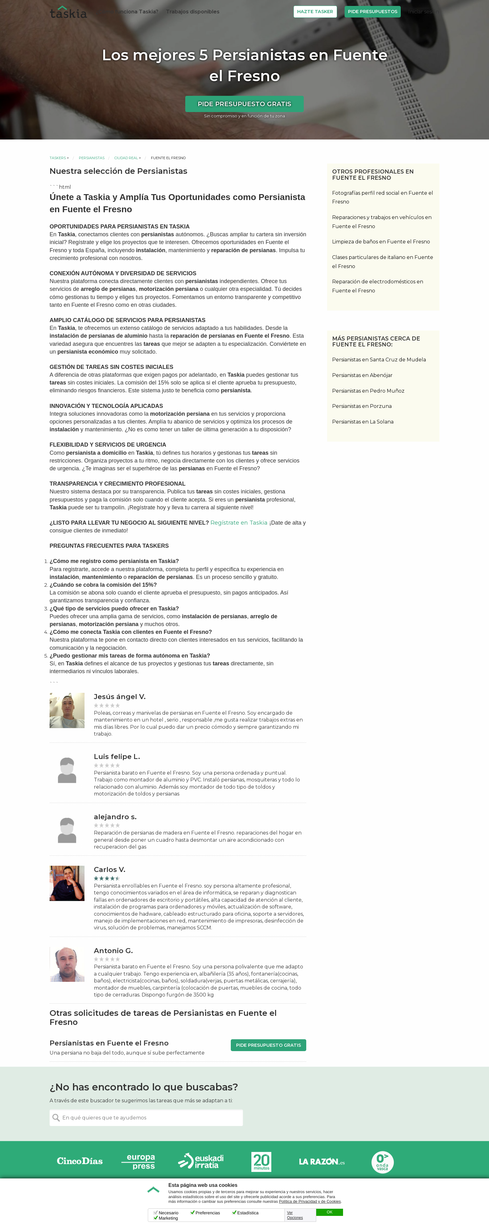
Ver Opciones (295, 1215)
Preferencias (208, 1212)
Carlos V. (109, 870)
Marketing (168, 1218)
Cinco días (80, 1162)
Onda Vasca (382, 1162)
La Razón (322, 1162)
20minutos (261, 1162)
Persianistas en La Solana (363, 422)
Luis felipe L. (117, 757)
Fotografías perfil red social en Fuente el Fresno (382, 197)
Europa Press (140, 1162)
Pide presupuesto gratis (244, 104)
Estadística (248, 1212)
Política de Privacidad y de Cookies (310, 1201)
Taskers (58, 158)
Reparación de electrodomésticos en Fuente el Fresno (377, 286)
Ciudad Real (126, 158)
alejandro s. (115, 817)
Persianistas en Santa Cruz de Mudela (379, 360)
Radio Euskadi (201, 1162)
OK (329, 1212)
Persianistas (91, 158)
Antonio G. (113, 951)
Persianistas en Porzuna (362, 406)
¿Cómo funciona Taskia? (127, 12)
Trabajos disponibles (193, 12)
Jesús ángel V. (120, 697)
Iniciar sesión (423, 12)
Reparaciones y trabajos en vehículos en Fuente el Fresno (382, 221)
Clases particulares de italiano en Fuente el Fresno (382, 261)
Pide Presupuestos (372, 11)
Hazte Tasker (315, 11)
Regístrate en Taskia (239, 522)
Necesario (168, 1212)
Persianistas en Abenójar (362, 375)
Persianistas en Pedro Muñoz (368, 391)
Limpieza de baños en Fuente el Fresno (381, 242)
